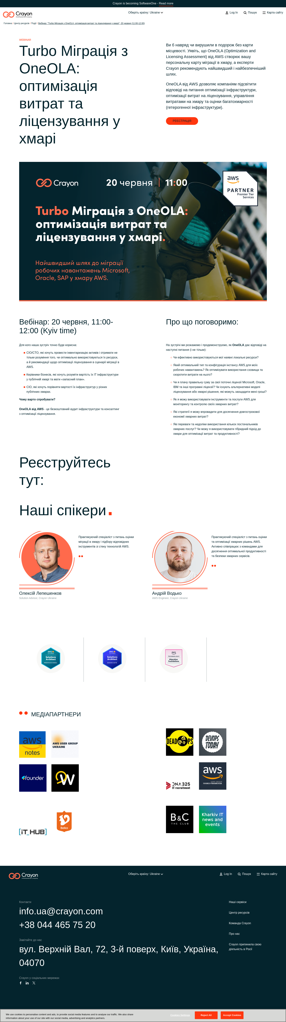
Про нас (234, 933)
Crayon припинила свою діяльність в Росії (245, 947)
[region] (143, 1015)
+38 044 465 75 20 (57, 925)
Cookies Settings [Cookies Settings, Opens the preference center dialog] (180, 1015)
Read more (166, 3)
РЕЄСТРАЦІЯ (182, 120)
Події (33, 23)
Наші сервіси (237, 902)
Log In (231, 12)
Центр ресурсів (239, 912)
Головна (8, 23)
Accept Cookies (232, 1015)
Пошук (250, 12)
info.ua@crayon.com (61, 911)
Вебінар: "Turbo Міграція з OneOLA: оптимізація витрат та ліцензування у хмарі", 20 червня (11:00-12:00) (91, 23)
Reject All (206, 1015)
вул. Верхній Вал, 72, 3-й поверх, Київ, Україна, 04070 (118, 956)
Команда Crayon (240, 923)
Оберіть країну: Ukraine (145, 12)
